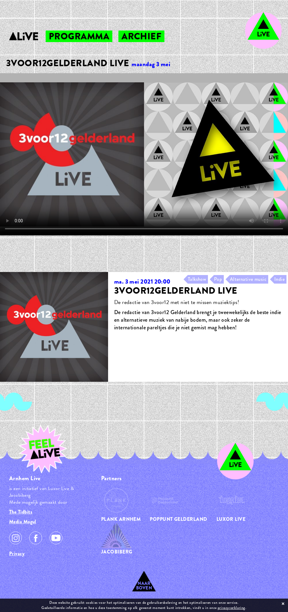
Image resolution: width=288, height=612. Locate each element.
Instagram (15, 537)
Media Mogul (22, 521)
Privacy (16, 553)
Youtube (56, 537)
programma (79, 36)
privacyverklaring (231, 607)
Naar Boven (144, 585)
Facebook (35, 537)
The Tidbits (20, 511)
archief (141, 36)
